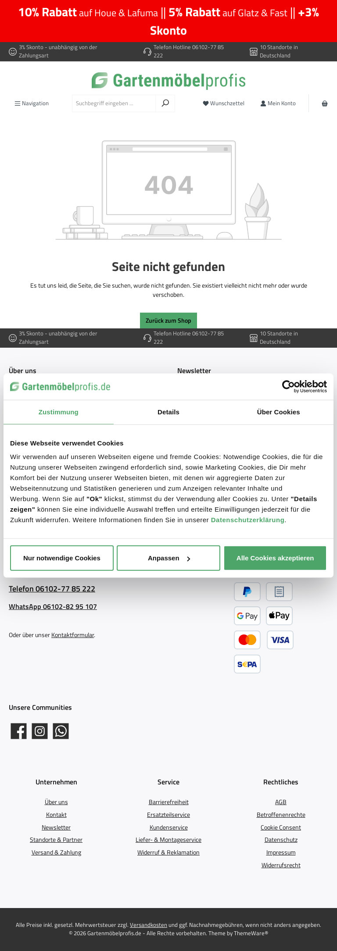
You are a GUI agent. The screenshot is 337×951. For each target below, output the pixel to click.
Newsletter (56, 827)
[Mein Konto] (278, 103)
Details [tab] (168, 411)
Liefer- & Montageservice (168, 839)
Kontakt (56, 814)
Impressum (281, 852)
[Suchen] (165, 103)
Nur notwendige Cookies (61, 558)
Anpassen (169, 558)
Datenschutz (281, 839)
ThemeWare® (251, 933)
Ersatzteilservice (168, 814)
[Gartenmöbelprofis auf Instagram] (40, 731)
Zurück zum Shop (168, 320)
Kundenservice (169, 827)
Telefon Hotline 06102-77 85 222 (189, 51)
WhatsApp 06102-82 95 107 (53, 606)
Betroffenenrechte (281, 814)
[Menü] (31, 103)
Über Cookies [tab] (278, 411)
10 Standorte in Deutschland (279, 51)
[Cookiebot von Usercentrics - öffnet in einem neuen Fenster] (288, 386)
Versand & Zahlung (56, 852)
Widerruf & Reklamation (168, 852)
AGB (281, 802)
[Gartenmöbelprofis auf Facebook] (19, 731)
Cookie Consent (281, 827)
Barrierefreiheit (169, 802)
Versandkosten (148, 925)
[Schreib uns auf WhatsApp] (61, 731)
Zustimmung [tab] (59, 411)
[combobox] (114, 103)
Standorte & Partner (56, 839)
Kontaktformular (72, 635)
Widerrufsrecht (281, 865)
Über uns (56, 802)
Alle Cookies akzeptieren (275, 558)
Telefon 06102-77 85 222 (52, 589)
